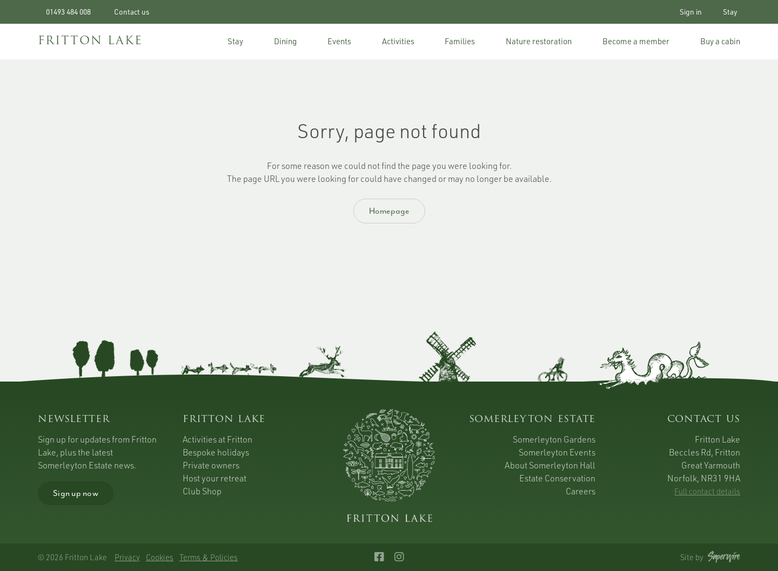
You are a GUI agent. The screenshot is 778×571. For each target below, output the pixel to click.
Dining (285, 41)
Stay (728, 11)
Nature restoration (539, 41)
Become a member (635, 41)
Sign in (688, 11)
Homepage (389, 211)
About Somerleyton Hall (550, 465)
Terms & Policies (208, 557)
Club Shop (202, 491)
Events (339, 41)
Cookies (159, 557)
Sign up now (75, 493)
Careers (580, 491)
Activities (398, 41)
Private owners (211, 465)
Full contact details (707, 491)
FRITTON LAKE (90, 41)
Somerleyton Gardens (554, 439)
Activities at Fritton (217, 439)
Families (460, 41)
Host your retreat (214, 478)
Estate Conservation (557, 478)
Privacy (127, 557)
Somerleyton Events (557, 452)
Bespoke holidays (216, 452)
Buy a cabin (720, 41)
